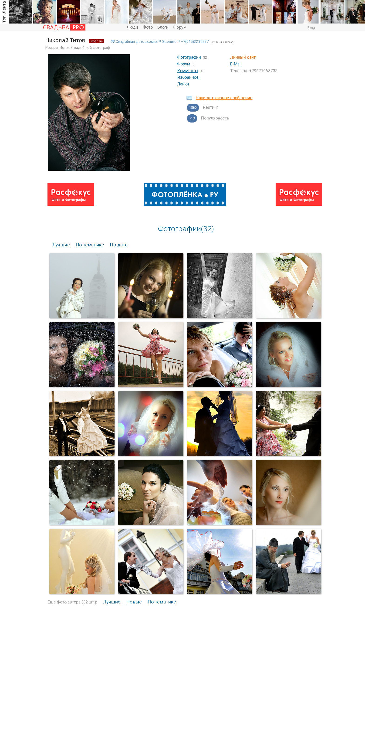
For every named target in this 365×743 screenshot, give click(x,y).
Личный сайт (243, 57)
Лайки (183, 84)
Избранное (188, 77)
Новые (134, 602)
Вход (311, 28)
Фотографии (189, 57)
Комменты (187, 70)
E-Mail (236, 63)
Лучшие (61, 245)
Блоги (163, 27)
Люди (132, 27)
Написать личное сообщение (224, 97)
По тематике (90, 245)
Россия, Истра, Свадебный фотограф (77, 47)
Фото (147, 27)
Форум (179, 27)
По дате (119, 245)
